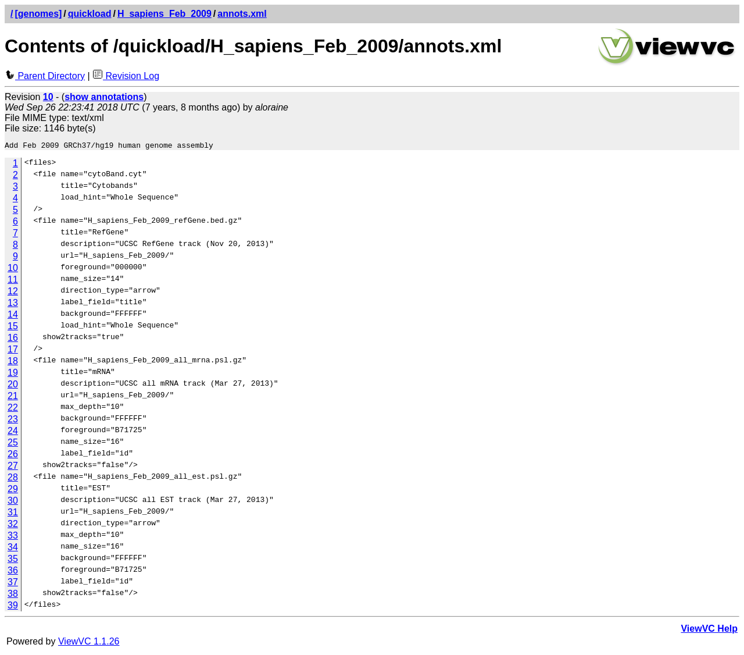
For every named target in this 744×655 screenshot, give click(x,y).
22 (13, 409)
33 (13, 537)
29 (13, 491)
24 (13, 432)
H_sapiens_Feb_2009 (164, 14)
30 (13, 502)
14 (13, 316)
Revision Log (125, 76)
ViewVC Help (709, 630)
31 (13, 514)
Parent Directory (45, 76)
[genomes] (38, 14)
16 (13, 339)
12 (13, 293)
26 (13, 456)
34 (13, 549)
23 (13, 421)
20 (13, 386)
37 (13, 584)
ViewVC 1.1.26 (89, 643)
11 (13, 281)
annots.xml (241, 14)
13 (13, 304)
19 (13, 374)
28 (13, 479)
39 (13, 607)
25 (13, 444)
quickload (90, 14)
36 (13, 572)
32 (13, 526)
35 (13, 560)
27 (13, 467)
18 (13, 363)
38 (13, 595)
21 (13, 398)
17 (13, 351)
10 (13, 270)
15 (13, 328)
